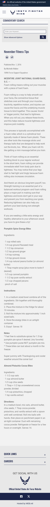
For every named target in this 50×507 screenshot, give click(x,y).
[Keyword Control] (25, 31)
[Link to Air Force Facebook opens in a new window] (21, 496)
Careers (8, 461)
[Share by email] (12, 57)
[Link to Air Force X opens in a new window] (29, 496)
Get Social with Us (25, 473)
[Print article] (7, 57)
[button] (12, 5)
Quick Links (10, 454)
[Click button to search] (43, 37)
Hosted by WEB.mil (25, 503)
